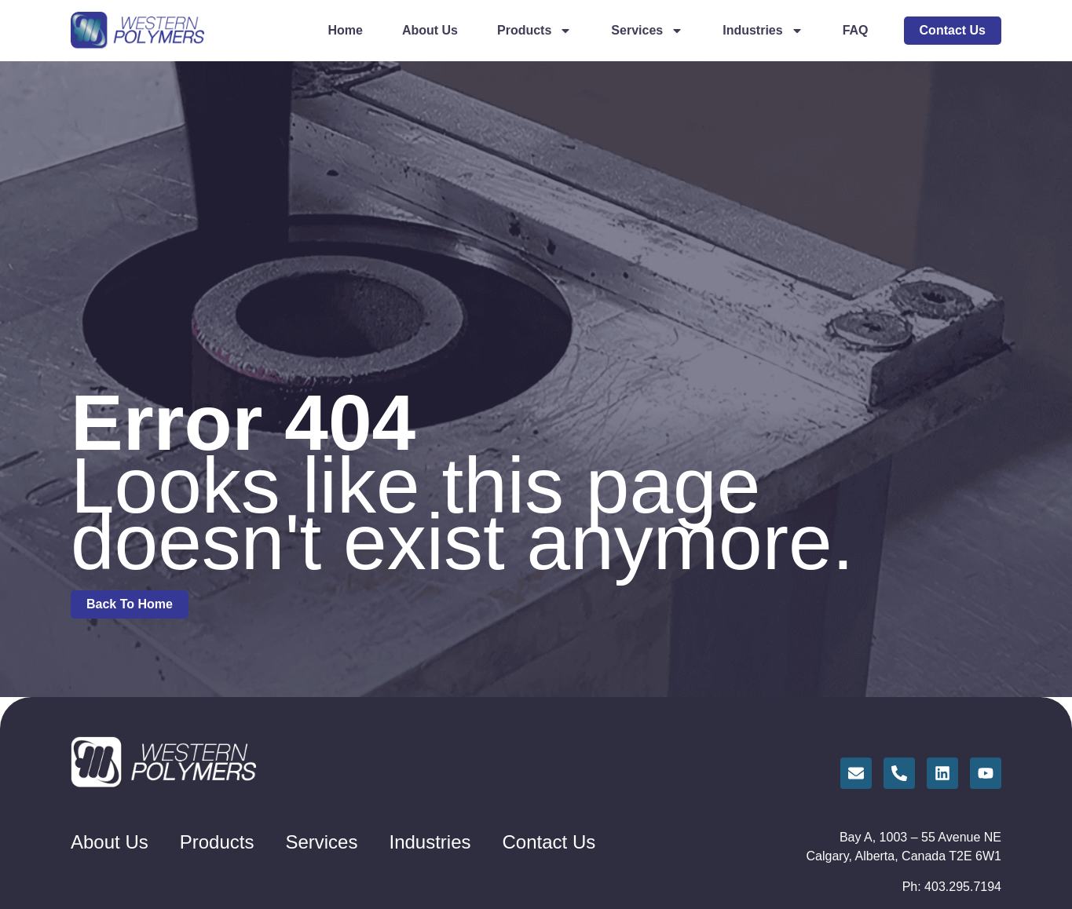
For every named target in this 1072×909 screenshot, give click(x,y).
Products (534, 30)
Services (647, 30)
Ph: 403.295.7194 (951, 886)
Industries (763, 30)
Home (344, 30)
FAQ (856, 30)
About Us (430, 30)
